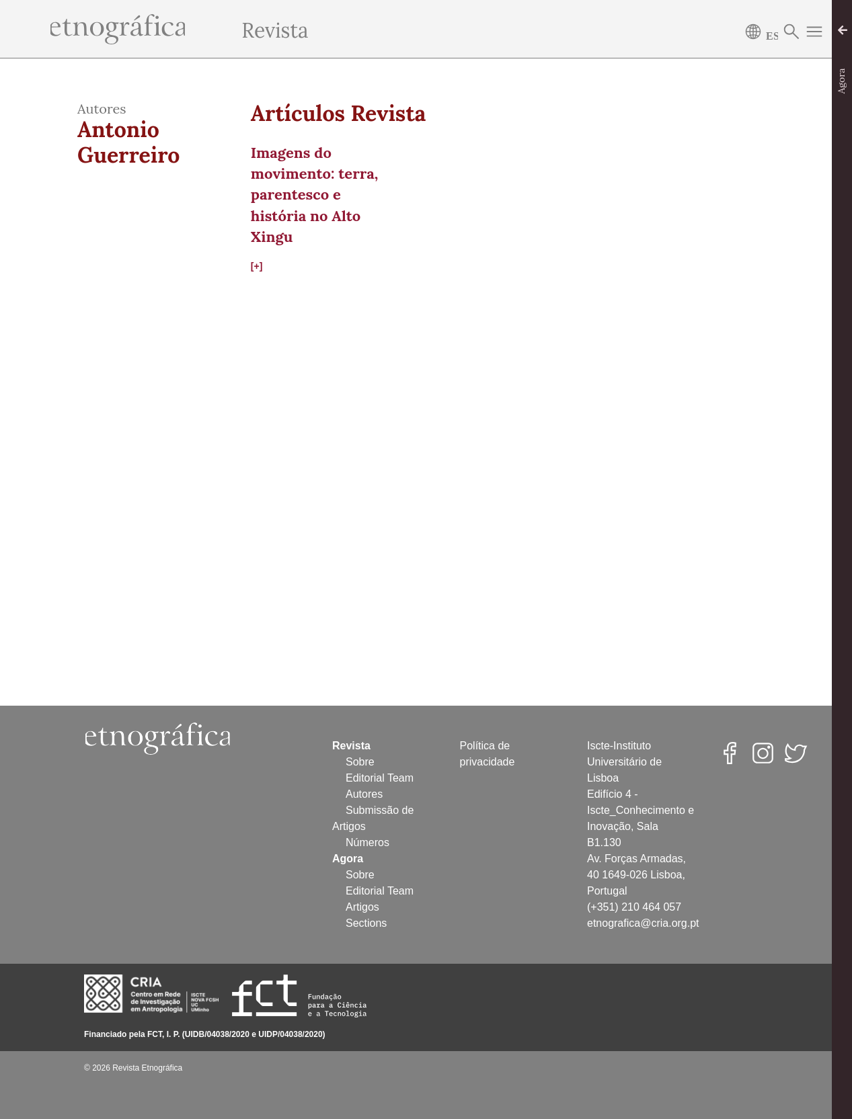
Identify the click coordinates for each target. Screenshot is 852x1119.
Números (367, 842)
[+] (257, 266)
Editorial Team (380, 778)
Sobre (360, 762)
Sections (366, 923)
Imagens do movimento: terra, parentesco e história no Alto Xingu (314, 194)
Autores (364, 794)
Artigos (362, 907)
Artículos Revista (338, 113)
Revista (274, 30)
